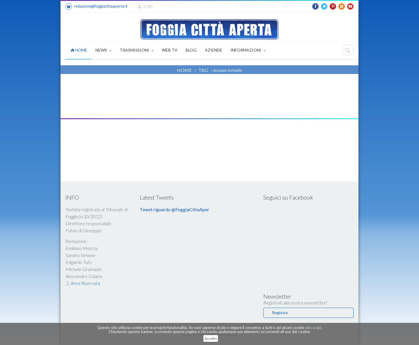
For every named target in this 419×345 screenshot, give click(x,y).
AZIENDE (213, 49)
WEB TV (169, 49)
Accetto (211, 338)
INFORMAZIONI (248, 50)
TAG (203, 70)
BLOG (191, 49)
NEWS (103, 50)
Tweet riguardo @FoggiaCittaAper (174, 209)
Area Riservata (82, 283)
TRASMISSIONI (137, 50)
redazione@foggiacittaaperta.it (96, 6)
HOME (79, 49)
